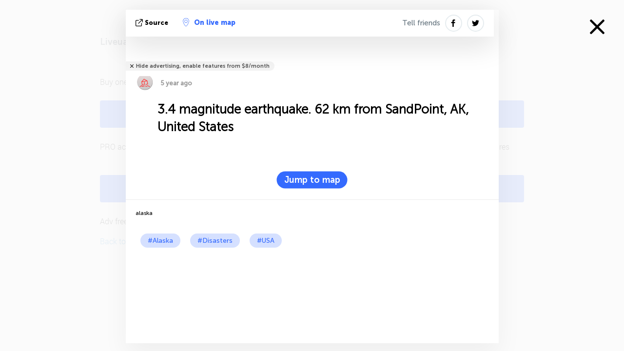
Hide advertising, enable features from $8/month (203, 66)
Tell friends (421, 23)
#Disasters (215, 240)
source (152, 22)
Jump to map (312, 180)
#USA (265, 240)
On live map (209, 22)
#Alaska (160, 240)
